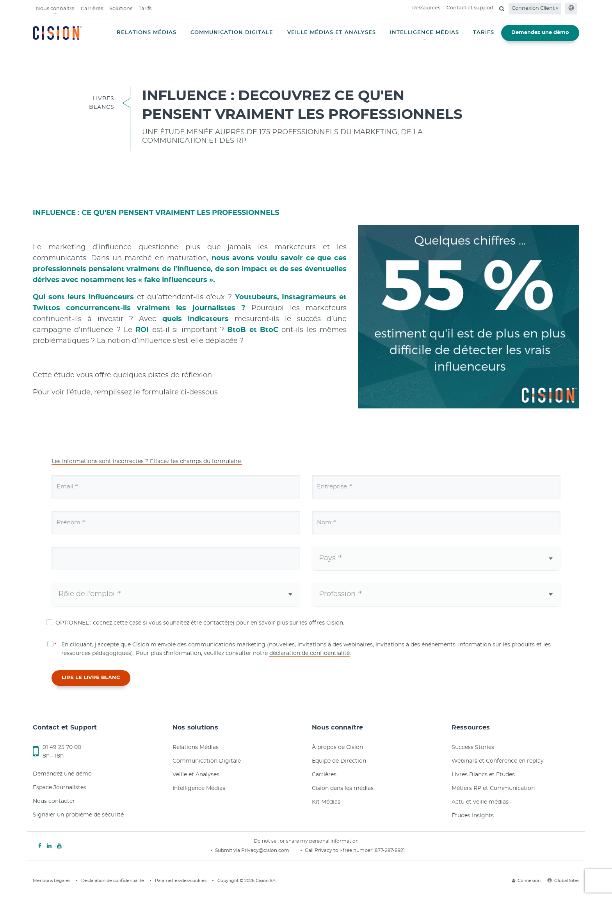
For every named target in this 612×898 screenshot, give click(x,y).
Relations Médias (196, 747)
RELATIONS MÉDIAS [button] (146, 32)
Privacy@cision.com (265, 850)
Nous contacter (54, 801)
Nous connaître (55, 8)
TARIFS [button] (483, 32)
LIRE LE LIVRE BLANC (91, 677)
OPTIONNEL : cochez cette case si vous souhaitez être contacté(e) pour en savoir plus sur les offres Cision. (199, 623)
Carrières (92, 8)
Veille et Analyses (196, 774)
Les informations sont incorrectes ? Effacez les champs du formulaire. (147, 461)
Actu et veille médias (480, 802)
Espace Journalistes (59, 787)
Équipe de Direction (339, 761)
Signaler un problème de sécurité (78, 815)
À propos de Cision (337, 747)
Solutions (120, 8)
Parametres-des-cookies (180, 880)
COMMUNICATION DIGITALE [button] (231, 32)
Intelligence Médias (199, 788)
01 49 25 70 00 (62, 747)
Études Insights (473, 815)
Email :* (72, 486)
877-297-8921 (390, 850)
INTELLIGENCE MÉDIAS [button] (424, 32)
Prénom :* (76, 522)
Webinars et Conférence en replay (498, 761)
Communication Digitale (207, 761)
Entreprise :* (341, 486)
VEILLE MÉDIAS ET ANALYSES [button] (331, 32)
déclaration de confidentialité (309, 653)
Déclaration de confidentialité (112, 880)
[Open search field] (502, 8)
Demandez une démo (540, 32)
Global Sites (563, 880)
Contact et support (470, 8)
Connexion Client (535, 8)
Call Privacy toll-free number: (340, 850)
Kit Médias (326, 802)
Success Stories (473, 747)
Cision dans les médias (343, 788)
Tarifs (145, 8)
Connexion (526, 880)
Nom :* (331, 522)
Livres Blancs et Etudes (483, 774)
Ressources (426, 8)
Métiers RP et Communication (493, 788)
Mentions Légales (51, 880)
